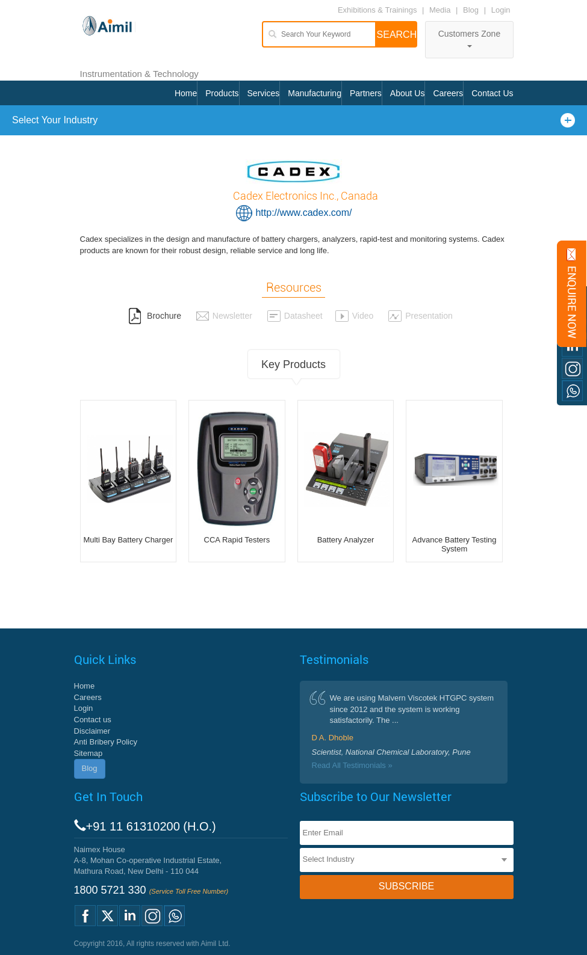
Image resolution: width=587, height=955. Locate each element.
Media (441, 9)
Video (354, 316)
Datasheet (295, 316)
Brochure (154, 316)
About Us (407, 93)
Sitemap (88, 753)
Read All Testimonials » (352, 765)
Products (221, 93)
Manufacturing (314, 93)
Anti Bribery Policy (105, 741)
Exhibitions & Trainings (377, 9)
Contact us (92, 719)
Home (186, 93)
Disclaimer (92, 730)
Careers (448, 93)
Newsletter (224, 316)
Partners (366, 93)
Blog (471, 9)
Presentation (420, 316)
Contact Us (492, 93)
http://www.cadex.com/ (303, 212)
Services (263, 93)
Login (501, 9)
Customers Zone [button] (469, 38)
